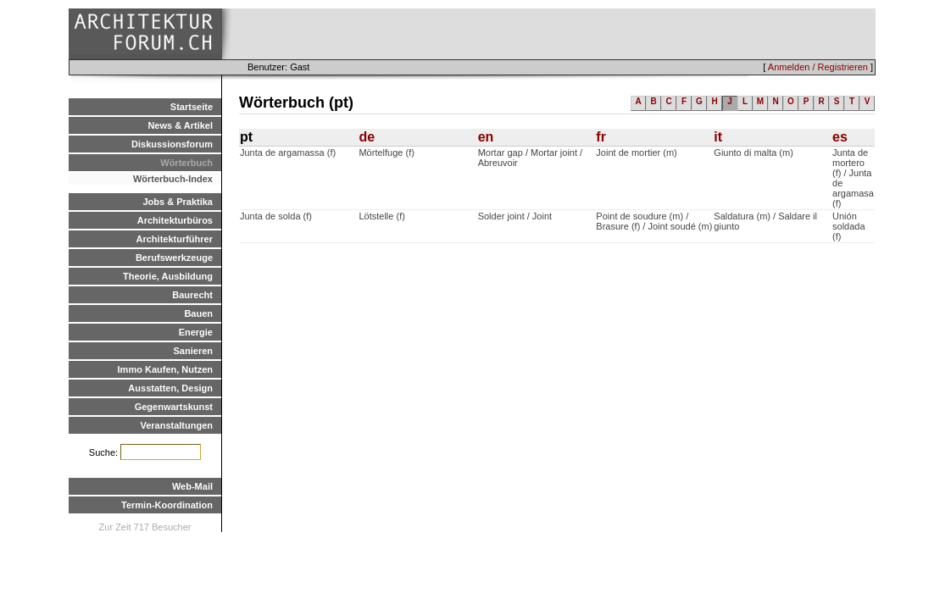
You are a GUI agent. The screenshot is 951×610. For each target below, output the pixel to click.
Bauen (198, 313)
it (718, 137)
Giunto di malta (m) (753, 152)
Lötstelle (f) (381, 216)
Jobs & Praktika (177, 202)
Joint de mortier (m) (636, 152)
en (486, 137)
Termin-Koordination (167, 505)
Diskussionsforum (172, 144)
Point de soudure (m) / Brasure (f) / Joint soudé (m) (654, 221)
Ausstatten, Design (170, 388)
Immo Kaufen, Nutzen (165, 369)
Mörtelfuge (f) (386, 152)
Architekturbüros (175, 220)
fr (601, 137)
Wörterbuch (186, 163)
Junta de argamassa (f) (288, 152)
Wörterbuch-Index (173, 179)
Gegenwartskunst (174, 407)
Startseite (191, 107)
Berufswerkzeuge (174, 257)
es (840, 137)
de (367, 137)
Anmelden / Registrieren (818, 67)
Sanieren (193, 351)
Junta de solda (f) (276, 216)
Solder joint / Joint (515, 216)
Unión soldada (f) (848, 226)
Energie (196, 332)
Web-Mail (192, 486)
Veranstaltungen (176, 425)
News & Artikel (180, 125)
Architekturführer (174, 239)
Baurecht (192, 295)
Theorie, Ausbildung (168, 276)
